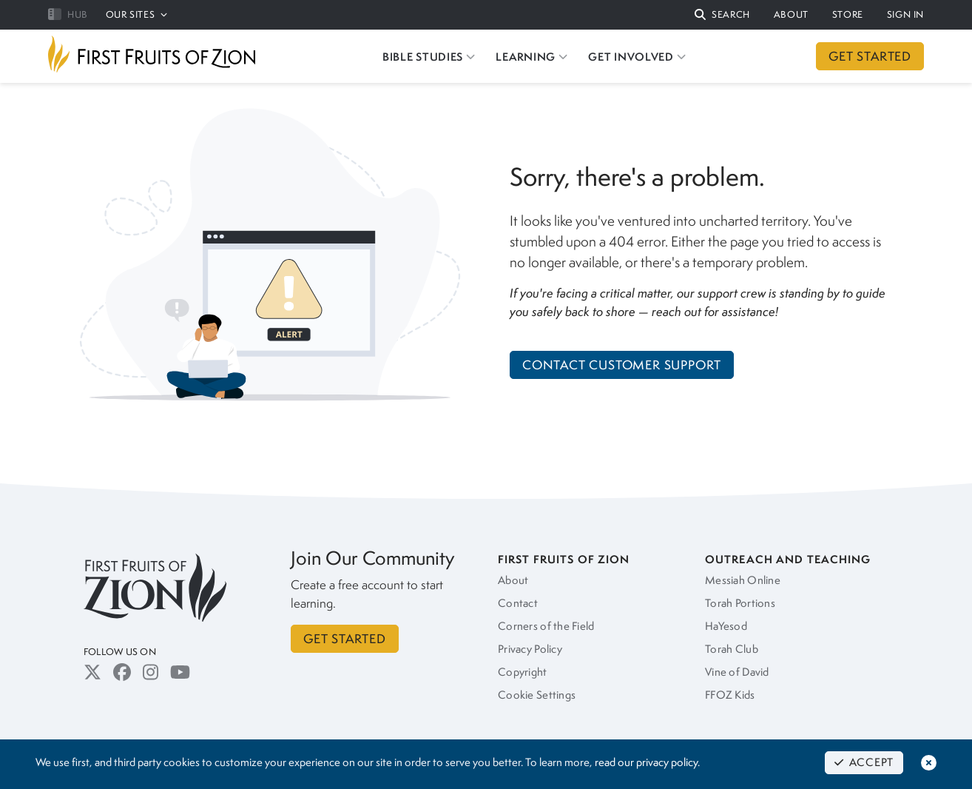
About (513, 580)
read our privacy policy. (647, 762)
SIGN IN (905, 14)
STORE (847, 14)
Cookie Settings (537, 695)
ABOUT (791, 14)
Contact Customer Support (621, 365)
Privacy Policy (530, 649)
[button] (722, 15)
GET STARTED (869, 56)
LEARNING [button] (531, 56)
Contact (518, 603)
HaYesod (726, 626)
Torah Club (731, 649)
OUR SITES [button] (136, 14)
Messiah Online (742, 580)
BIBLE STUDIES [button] (428, 56)
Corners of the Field (546, 626)
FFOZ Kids (730, 695)
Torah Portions (740, 603)
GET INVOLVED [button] (636, 56)
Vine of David (737, 672)
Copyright (522, 672)
